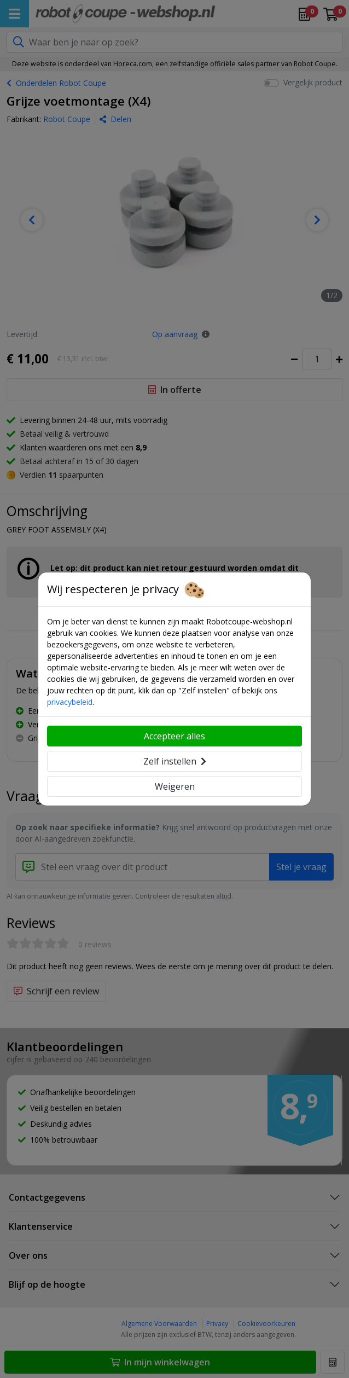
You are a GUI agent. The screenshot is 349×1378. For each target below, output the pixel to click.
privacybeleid (69, 702)
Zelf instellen (174, 761)
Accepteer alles (174, 736)
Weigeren (175, 786)
